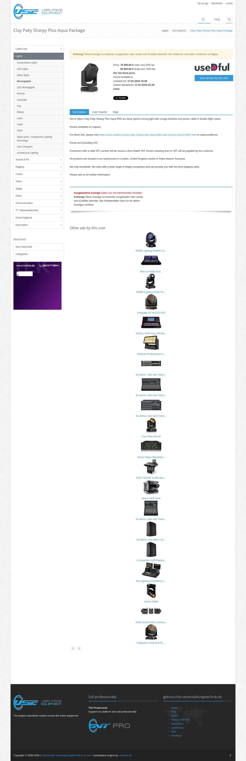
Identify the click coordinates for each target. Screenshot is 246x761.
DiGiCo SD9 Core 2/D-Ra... (151, 333)
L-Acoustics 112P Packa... (151, 560)
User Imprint (99, 112)
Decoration (22, 224)
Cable (20, 124)
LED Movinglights (26, 87)
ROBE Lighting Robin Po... (151, 292)
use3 (89, 755)
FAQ (217, 19)
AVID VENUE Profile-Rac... (151, 477)
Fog (19, 106)
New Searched (24, 246)
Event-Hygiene (24, 217)
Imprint (175, 715)
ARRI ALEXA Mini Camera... (151, 622)
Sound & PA (22, 159)
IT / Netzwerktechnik (27, 210)
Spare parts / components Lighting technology (34, 139)
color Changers (24, 146)
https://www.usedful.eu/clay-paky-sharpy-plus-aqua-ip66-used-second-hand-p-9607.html (148, 134)
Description (79, 112)
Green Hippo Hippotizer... (151, 457)
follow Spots (23, 75)
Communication (24, 203)
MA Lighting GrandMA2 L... (151, 581)
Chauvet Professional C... (151, 353)
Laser (20, 118)
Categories (22, 254)
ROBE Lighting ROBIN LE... (151, 250)
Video (19, 181)
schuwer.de (125, 755)
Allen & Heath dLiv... (151, 271)
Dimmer (21, 93)
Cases (19, 174)
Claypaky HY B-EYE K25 (151, 312)
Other (20, 130)
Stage (19, 188)
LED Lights (22, 69)
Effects (20, 112)
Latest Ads (21, 48)
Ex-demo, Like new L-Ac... (151, 539)
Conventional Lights (27, 62)
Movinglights (179, 30)
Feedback (176, 735)
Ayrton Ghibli (151, 601)
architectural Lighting (27, 153)
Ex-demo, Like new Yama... (151, 374)
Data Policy (177, 723)
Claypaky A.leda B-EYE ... (151, 642)
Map (115, 112)
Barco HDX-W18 (151, 498)
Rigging (20, 166)
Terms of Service (180, 719)
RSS (173, 731)
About (174, 707)
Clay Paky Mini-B (151, 436)
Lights (19, 56)
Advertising (177, 727)
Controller (22, 100)
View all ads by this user (213, 78)
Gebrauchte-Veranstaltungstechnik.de (63, 755)
